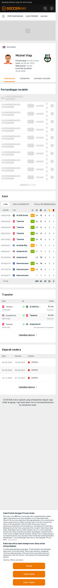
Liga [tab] (5, 204)
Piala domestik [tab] (21, 204)
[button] (45, 8)
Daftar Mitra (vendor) (13, 560)
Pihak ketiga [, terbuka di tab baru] (12, 540)
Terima (29, 566)
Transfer (24, 78)
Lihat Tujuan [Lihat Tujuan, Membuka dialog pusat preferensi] (29, 582)
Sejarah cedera (42, 78)
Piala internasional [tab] (45, 204)
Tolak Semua (29, 574)
